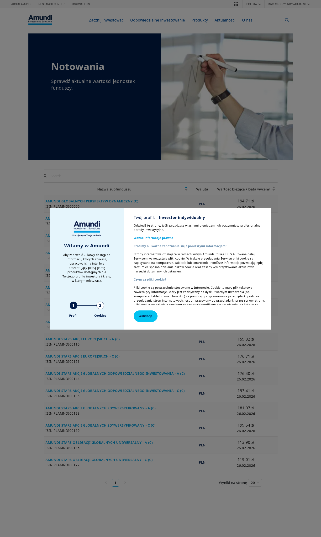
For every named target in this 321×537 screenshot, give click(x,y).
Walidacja (145, 316)
